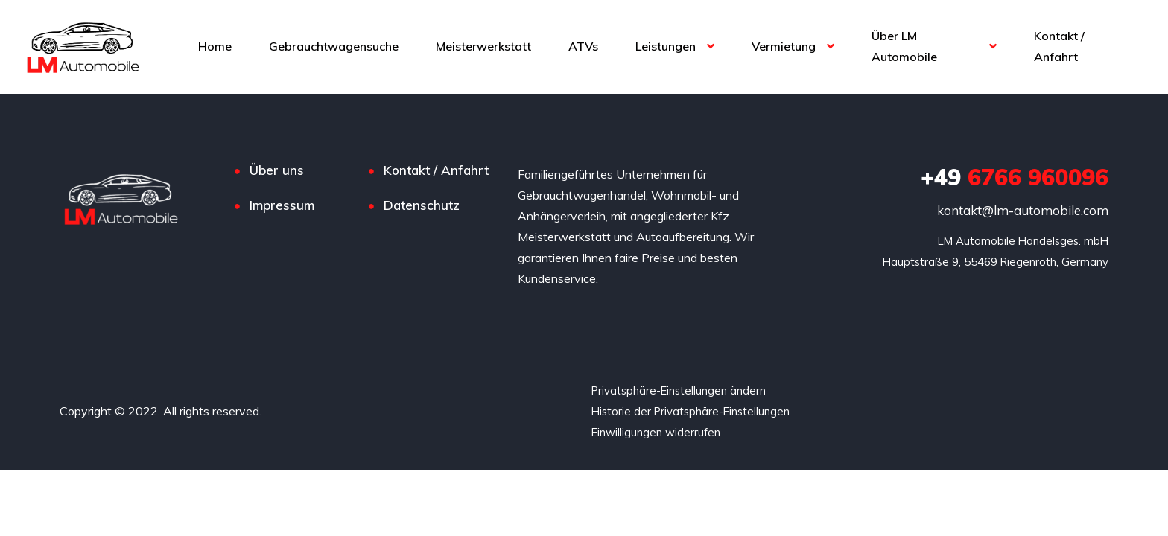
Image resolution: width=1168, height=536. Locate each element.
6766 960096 (1014, 177)
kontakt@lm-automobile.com (1022, 210)
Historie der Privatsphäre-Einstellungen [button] (695, 410)
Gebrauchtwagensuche (334, 46)
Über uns (277, 170)
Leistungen (665, 46)
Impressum (282, 205)
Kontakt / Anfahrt (1059, 46)
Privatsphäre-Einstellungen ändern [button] (683, 390)
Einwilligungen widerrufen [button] (659, 431)
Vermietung (784, 46)
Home (215, 46)
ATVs (583, 46)
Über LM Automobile (904, 46)
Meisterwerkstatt (483, 46)
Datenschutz (422, 205)
